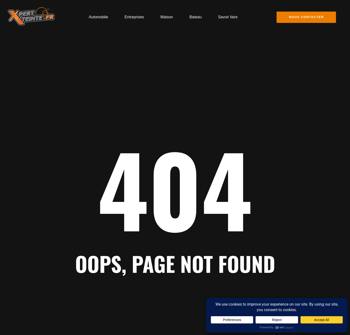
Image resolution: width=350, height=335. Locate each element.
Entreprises (134, 17)
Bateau (195, 17)
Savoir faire (228, 17)
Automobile (98, 17)
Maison (166, 17)
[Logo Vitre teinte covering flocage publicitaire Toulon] (31, 16)
